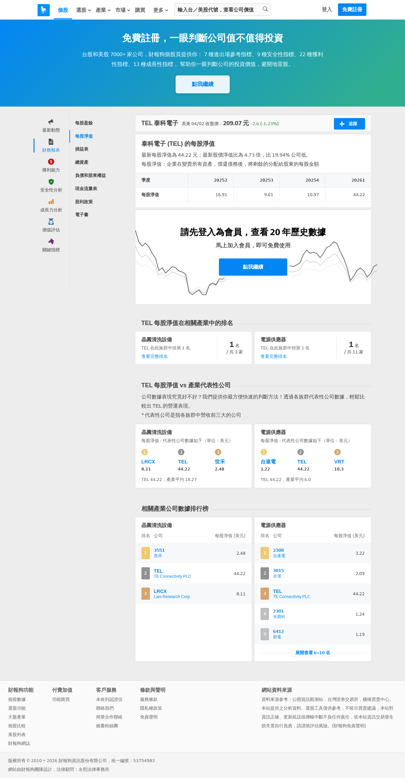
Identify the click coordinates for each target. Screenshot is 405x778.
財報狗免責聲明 (349, 725)
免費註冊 (352, 9)
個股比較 (17, 725)
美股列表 (17, 734)
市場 (123, 10)
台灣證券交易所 (343, 699)
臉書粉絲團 (107, 725)
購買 (140, 10)
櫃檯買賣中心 (376, 699)
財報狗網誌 (19, 743)
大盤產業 (17, 716)
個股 (63, 10)
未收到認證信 (109, 699)
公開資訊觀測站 (307, 699)
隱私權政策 (151, 708)
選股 (84, 10)
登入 (327, 9)
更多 (161, 10)
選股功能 (17, 708)
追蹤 (348, 124)
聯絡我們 (105, 708)
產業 (103, 10)
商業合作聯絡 (109, 716)
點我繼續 (202, 84)
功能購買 (61, 699)
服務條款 (149, 699)
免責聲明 (149, 716)
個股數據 (17, 699)
